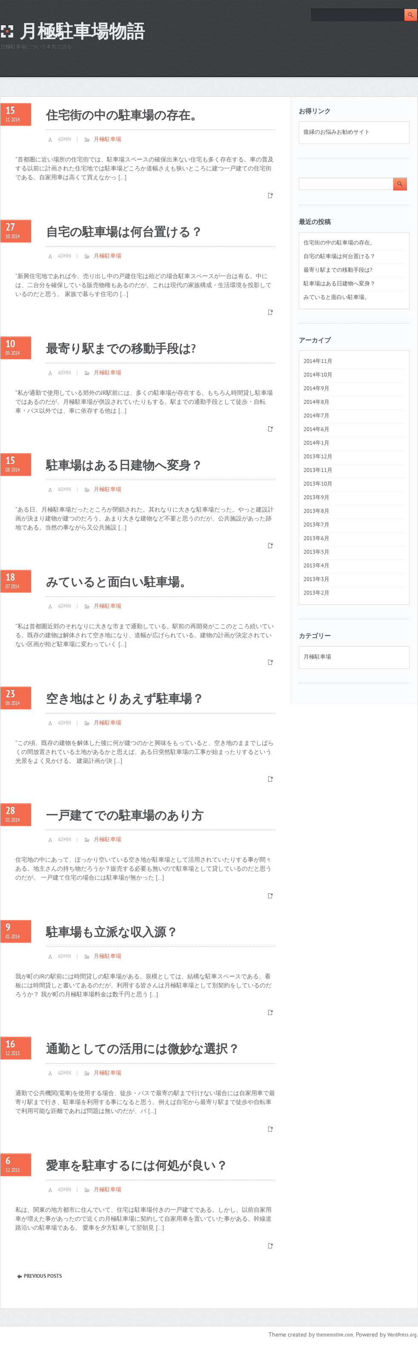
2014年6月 (316, 429)
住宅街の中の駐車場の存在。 (124, 116)
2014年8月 (316, 402)
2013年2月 (316, 593)
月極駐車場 (107, 139)
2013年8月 (316, 511)
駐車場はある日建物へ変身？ (124, 466)
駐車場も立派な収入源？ (112, 933)
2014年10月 (317, 375)
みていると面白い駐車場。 (119, 582)
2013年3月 (316, 579)
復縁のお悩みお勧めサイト (336, 132)
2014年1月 (316, 443)
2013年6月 (316, 538)
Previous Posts (43, 1277)
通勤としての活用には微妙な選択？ (143, 1049)
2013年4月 (316, 566)
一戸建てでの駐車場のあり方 (124, 816)
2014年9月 (316, 388)
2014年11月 (317, 361)
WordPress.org (402, 1335)
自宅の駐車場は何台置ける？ (124, 232)
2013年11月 (317, 470)
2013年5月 (316, 552)
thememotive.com (334, 1335)
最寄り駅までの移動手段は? (121, 349)
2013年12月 (317, 457)
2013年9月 (316, 498)
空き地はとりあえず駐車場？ (125, 699)
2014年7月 (316, 416)
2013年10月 (317, 484)
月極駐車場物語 (82, 33)
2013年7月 (316, 525)
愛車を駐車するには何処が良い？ (137, 1166)
